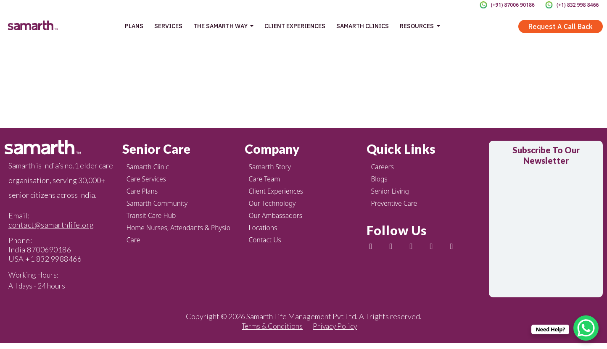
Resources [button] (417, 26)
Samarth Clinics (362, 26)
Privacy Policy (336, 331)
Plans (134, 26)
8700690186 (49, 249)
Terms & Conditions (271, 331)
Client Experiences (294, 26)
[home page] (32, 26)
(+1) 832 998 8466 (576, 4)
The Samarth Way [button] (221, 26)
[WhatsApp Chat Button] (586, 328)
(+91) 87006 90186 (507, 4)
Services (168, 26)
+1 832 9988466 (53, 258)
